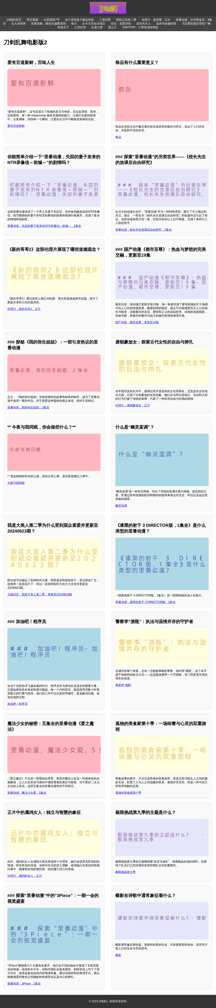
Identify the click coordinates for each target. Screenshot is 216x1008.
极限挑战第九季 (125, 872)
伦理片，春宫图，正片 (156, 19)
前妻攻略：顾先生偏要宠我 (48, 23)
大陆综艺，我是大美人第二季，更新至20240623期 (39, 594)
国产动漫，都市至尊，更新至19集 (137, 322)
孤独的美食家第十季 (128, 792)
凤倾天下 (63, 27)
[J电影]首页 (14, 19)
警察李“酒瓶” (123, 685)
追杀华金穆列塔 (166, 23)
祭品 (118, 137)
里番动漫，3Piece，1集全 (24, 983)
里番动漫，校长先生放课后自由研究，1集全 (143, 229)
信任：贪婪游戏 (121, 23)
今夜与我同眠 (16, 482)
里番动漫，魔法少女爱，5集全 (26, 792)
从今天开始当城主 (93, 23)
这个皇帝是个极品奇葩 (79, 19)
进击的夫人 (143, 23)
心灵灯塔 (80, 27)
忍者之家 (97, 27)
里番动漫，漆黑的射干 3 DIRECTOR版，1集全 (145, 602)
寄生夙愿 (32, 19)
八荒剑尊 (105, 19)
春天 (74, 23)
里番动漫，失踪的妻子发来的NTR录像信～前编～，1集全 (44, 225)
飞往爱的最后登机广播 (196, 23)
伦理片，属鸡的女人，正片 (24, 875)
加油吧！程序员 (17, 703)
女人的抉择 (18, 23)
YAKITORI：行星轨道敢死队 (140, 27)
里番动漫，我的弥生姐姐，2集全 (28, 407)
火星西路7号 (52, 19)
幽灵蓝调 (121, 505)
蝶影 (118, 955)
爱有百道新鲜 (16, 125)
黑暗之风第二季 (126, 19)
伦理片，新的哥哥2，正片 (24, 309)
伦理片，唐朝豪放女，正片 (132, 405)
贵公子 (112, 27)
